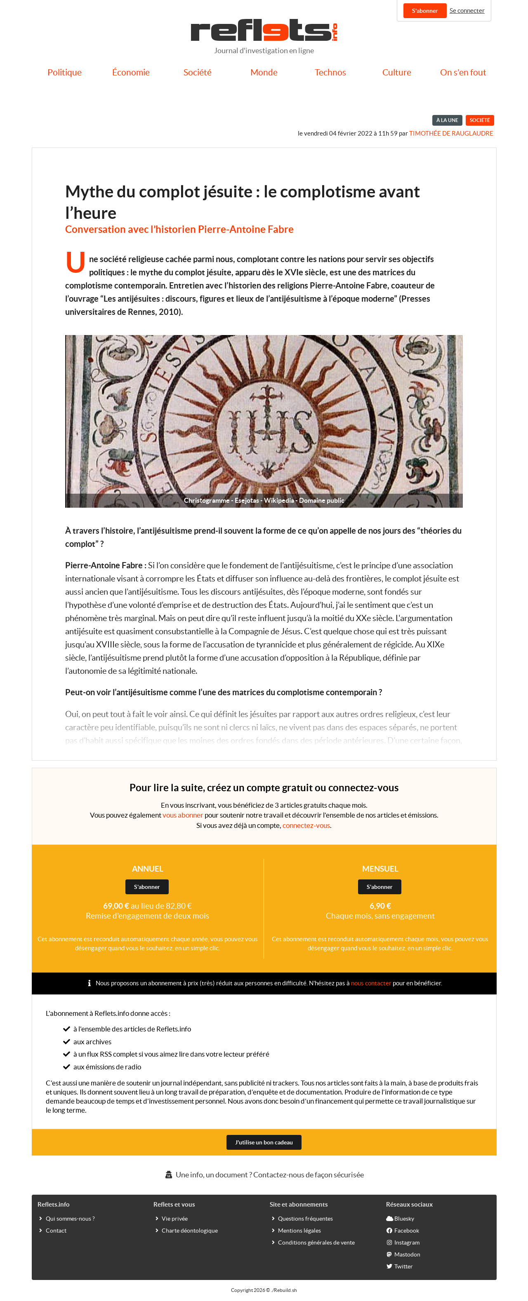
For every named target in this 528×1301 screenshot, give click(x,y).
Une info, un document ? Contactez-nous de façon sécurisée (264, 1174)
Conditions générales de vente (312, 1242)
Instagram (403, 1242)
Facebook (402, 1230)
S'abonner (425, 10)
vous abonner (183, 815)
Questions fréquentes (301, 1218)
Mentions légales (295, 1230)
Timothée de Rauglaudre (451, 133)
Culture (396, 72)
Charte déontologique (185, 1230)
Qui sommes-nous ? (66, 1218)
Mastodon (403, 1254)
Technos (330, 72)
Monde (264, 72)
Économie (131, 72)
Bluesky (400, 1218)
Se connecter (467, 10)
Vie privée (170, 1218)
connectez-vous (306, 825)
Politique (64, 72)
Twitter (399, 1266)
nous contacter (371, 983)
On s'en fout (463, 72)
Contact (52, 1230)
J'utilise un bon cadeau (264, 1142)
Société (198, 72)
